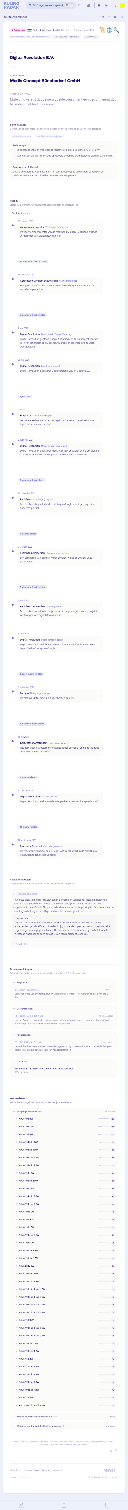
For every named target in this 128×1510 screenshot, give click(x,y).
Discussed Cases (31, 1470)
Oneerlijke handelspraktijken (67, 36)
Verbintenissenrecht (20, 36)
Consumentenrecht (40, 36)
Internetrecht (90, 36)
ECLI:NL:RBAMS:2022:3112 (29, 1042)
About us (58, 1470)
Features (46, 1470)
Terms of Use (24, 1477)
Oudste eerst (20, 213)
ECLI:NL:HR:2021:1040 (27, 989)
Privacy (13, 1477)
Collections (15, 1470)
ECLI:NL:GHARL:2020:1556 (29, 1015)
